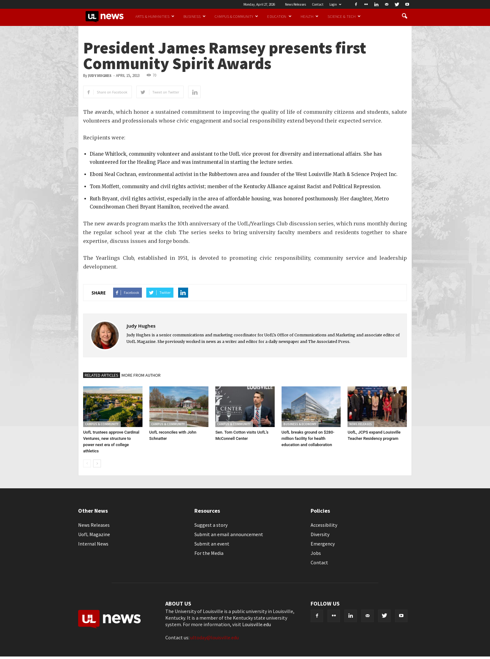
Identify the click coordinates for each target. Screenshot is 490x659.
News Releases (295, 4)
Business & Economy (299, 424)
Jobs (316, 553)
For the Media (208, 553)
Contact (317, 4)
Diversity (320, 534)
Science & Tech (344, 16)
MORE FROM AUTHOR (141, 375)
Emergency (323, 544)
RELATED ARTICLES (101, 375)
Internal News (93, 544)
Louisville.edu (256, 624)
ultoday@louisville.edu (214, 637)
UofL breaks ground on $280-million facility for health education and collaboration (308, 438)
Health (310, 16)
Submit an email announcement (228, 534)
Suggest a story (211, 525)
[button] (404, 16)
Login (335, 4)
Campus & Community (236, 16)
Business (194, 16)
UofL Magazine (94, 534)
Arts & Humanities (154, 16)
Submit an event (211, 544)
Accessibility (324, 525)
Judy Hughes (100, 76)
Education (279, 16)
